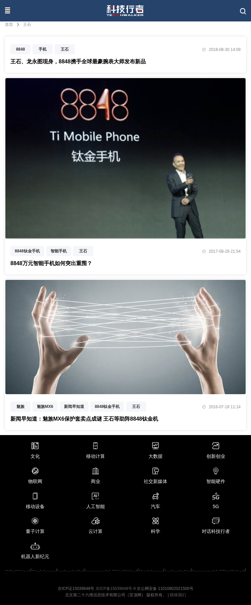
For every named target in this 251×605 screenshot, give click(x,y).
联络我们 (178, 595)
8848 (20, 49)
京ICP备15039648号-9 (116, 588)
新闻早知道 (74, 406)
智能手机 (59, 251)
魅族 (20, 406)
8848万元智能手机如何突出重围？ (51, 263)
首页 (9, 24)
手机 (43, 49)
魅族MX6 (45, 406)
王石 (65, 49)
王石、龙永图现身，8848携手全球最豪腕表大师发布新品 (78, 61)
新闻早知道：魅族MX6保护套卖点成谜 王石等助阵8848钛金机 (84, 419)
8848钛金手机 (27, 251)
